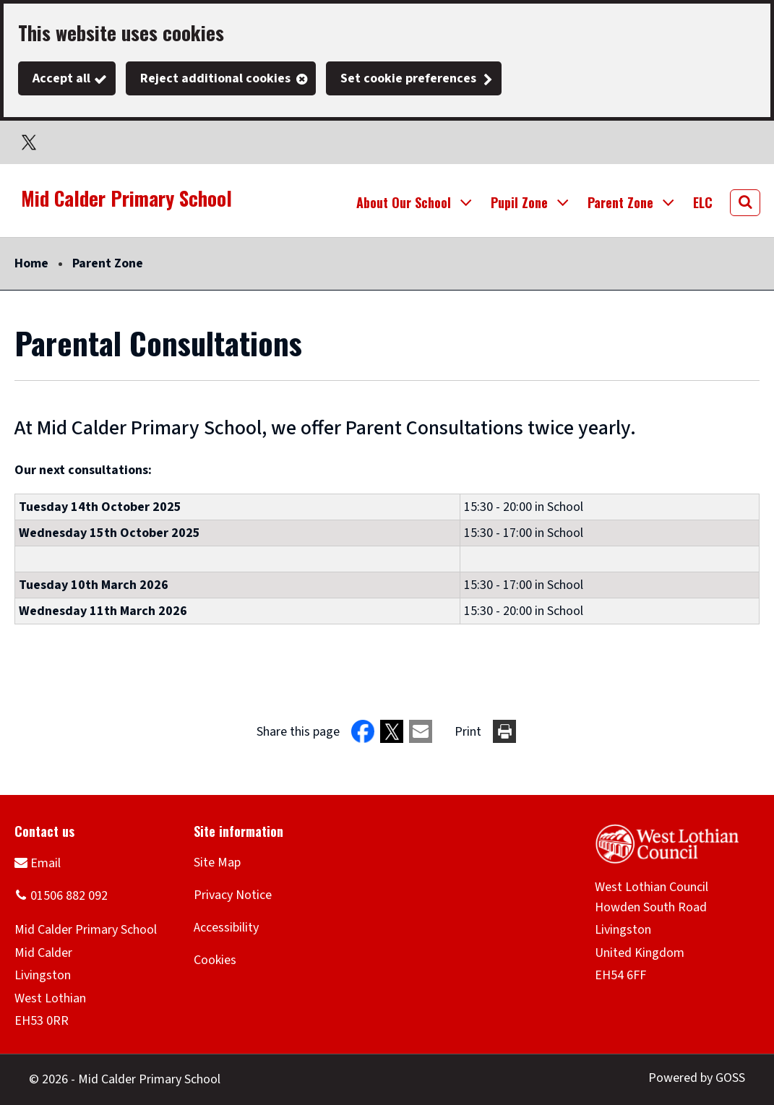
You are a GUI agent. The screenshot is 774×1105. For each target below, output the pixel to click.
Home (31, 263)
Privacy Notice (233, 895)
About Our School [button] (403, 202)
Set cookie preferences (408, 78)
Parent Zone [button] (620, 202)
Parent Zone (107, 263)
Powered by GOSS (696, 1078)
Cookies (215, 960)
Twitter (28, 142)
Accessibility (226, 928)
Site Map (217, 863)
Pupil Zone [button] (519, 202)
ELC (703, 202)
